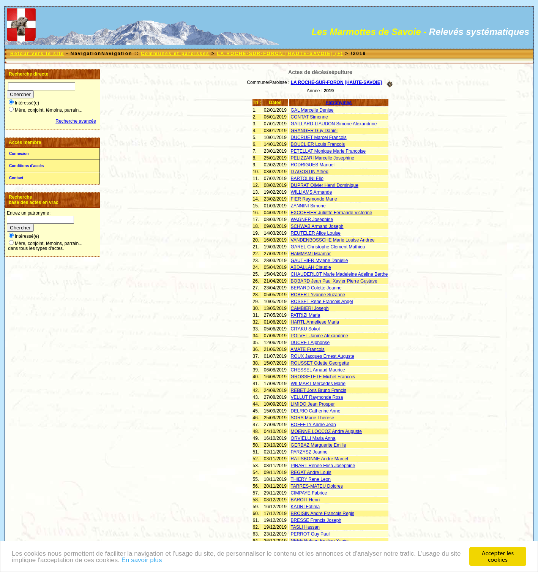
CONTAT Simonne (309, 117)
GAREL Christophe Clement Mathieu (328, 247)
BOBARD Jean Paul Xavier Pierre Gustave (334, 281)
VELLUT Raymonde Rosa (317, 397)
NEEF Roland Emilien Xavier (320, 541)
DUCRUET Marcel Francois (319, 137)
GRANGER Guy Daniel (314, 130)
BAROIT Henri (305, 499)
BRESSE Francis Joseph (316, 520)
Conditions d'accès (26, 166)
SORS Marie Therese (312, 417)
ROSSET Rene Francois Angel (322, 301)
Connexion (19, 154)
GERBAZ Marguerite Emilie (318, 445)
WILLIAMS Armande (311, 192)
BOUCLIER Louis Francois (318, 144)
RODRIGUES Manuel (312, 164)
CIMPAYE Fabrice (309, 493)
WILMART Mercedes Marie (318, 383)
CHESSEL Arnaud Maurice (318, 370)
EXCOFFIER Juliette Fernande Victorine (331, 212)
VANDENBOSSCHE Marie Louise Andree (333, 240)
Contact (16, 178)
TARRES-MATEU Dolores (316, 486)
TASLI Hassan (304, 527)
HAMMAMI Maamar (311, 253)
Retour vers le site (37, 53)
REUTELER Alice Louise (316, 233)
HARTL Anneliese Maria (315, 322)
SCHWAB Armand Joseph (317, 226)
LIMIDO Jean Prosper (313, 404)
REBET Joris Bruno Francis (319, 390)
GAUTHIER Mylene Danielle (319, 260)
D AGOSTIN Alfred (309, 171)
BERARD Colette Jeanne (316, 288)
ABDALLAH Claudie (310, 267)
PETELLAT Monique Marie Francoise (328, 151)
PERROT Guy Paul (310, 534)
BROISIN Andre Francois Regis (322, 513)
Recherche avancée (75, 121)
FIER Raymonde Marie (314, 199)
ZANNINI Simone (308, 206)
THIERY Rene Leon (310, 479)
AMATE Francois (307, 349)
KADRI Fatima (305, 506)
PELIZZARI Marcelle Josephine (322, 158)
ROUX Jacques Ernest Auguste (322, 356)
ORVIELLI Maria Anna (313, 438)
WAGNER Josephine (312, 219)
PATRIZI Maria (305, 315)
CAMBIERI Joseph (310, 308)
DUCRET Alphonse (310, 342)
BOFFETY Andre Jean (313, 424)
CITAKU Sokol (305, 329)
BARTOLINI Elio (307, 178)
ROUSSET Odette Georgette (320, 363)
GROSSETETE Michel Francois (323, 376)
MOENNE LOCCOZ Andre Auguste (326, 431)
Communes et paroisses (175, 53)
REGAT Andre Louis (311, 472)
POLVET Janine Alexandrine (319, 335)
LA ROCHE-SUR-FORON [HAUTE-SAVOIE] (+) (280, 53)
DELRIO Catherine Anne (316, 411)
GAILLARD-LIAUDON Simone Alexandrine (334, 123)
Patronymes (339, 102)
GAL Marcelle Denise (312, 110)
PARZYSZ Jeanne (309, 452)
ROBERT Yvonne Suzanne (318, 294)
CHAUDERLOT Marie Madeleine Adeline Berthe (339, 274)
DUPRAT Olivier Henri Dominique (324, 185)
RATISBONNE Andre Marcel (319, 458)
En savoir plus (141, 561)
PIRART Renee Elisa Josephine (323, 465)
